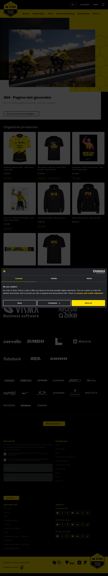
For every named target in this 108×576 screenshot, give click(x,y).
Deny (20, 303)
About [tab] (89, 278)
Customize (54, 303)
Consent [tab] (18, 278)
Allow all (88, 303)
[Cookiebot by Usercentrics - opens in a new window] (95, 271)
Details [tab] (54, 278)
